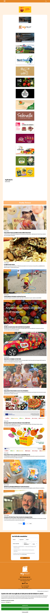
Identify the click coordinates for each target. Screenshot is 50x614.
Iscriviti (25, 558)
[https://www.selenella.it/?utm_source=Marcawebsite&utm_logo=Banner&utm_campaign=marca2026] (25, 117)
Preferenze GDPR (25, 612)
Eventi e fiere (7, 270)
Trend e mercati (8, 238)
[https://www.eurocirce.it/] (25, 49)
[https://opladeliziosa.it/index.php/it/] (25, 150)
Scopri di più (7, 181)
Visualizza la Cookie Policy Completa (7, 600)
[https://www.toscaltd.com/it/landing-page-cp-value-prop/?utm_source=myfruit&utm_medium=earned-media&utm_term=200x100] (25, 20)
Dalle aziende (7, 206)
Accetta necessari (25, 608)
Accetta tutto (25, 605)
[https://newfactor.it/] (25, 139)
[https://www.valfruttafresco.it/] (25, 105)
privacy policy (24, 554)
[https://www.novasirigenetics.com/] (25, 83)
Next (31, 523)
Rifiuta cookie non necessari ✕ (43, 591)
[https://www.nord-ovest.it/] (25, 60)
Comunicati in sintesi (9, 332)
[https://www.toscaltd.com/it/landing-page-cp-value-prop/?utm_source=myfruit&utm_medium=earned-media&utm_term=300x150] (25, 38)
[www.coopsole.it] (25, 128)
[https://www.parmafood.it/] (25, 173)
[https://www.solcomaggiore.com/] (25, 72)
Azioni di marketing (8, 460)
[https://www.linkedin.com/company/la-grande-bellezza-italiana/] (25, 94)
